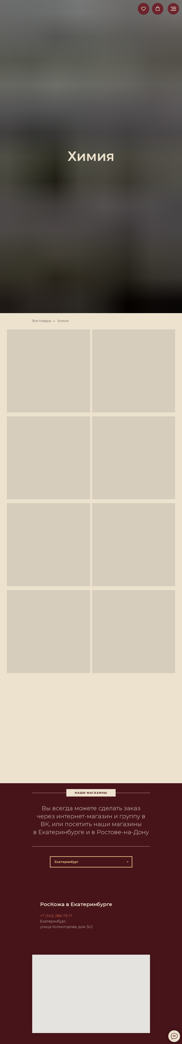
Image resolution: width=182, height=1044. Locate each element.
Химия (63, 321)
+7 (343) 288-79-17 (56, 916)
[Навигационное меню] (173, 9)
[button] (143, 8)
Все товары (41, 321)
